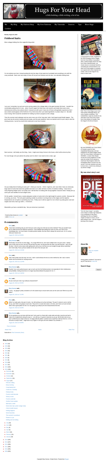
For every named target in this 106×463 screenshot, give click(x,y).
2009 (6, 451)
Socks (10, 216)
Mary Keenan (12, 240)
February (8, 434)
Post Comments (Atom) (18, 332)
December (9, 371)
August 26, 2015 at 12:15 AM (16, 250)
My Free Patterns (44, 24)
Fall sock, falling (10, 382)
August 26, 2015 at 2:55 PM (16, 283)
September (9, 378)
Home (40, 329)
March (8, 432)
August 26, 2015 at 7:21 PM (16, 294)
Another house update (12, 401)
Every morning (10, 385)
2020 (6, 357)
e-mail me (94, 261)
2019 (6, 360)
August (8, 380)
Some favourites (10, 413)
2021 (6, 355)
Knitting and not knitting (12, 420)
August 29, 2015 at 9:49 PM (16, 322)
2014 (6, 439)
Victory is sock (9, 396)
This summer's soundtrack (13, 415)
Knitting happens (10, 410)
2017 (6, 364)
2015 (6, 369)
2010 (6, 449)
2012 (6, 444)
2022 (6, 353)
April (7, 429)
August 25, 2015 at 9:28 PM (16, 235)
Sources (71, 24)
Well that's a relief (10, 403)
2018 (6, 362)
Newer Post (8, 329)
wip (13, 216)
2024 (6, 348)
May (7, 427)
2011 (6, 446)
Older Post (71, 329)
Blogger (67, 459)
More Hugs (89, 24)
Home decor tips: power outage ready (16, 406)
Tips (79, 24)
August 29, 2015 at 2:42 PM (16, 307)
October (8, 376)
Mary (10, 225)
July (7, 423)
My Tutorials (60, 24)
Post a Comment (11, 326)
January (8, 436)
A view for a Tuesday (11, 389)
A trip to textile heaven (12, 408)
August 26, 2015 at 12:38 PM (16, 273)
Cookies (8, 29)
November (9, 373)
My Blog (14, 24)
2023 (6, 350)
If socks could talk (10, 399)
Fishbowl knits (9, 392)
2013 (6, 442)
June (7, 425)
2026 (6, 343)
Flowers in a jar (10, 417)
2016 (6, 367)
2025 (6, 346)
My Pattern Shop (27, 24)
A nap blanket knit (10, 387)
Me (6, 24)
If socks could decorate (12, 394)
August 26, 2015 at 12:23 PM (16, 261)
